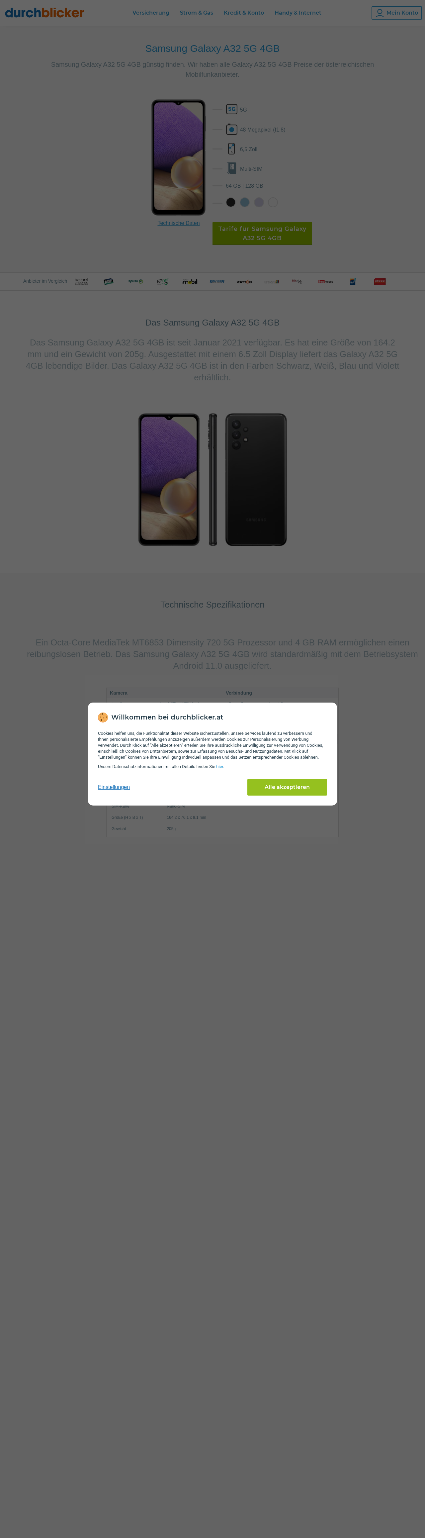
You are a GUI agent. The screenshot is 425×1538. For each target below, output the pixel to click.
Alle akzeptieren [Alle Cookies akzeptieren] (287, 787)
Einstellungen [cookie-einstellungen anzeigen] (114, 787)
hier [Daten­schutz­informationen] (219, 766)
